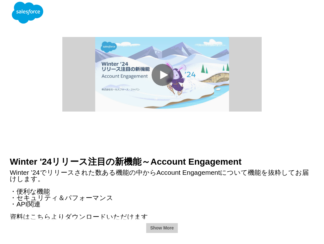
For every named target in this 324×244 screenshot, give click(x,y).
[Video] (162, 74)
